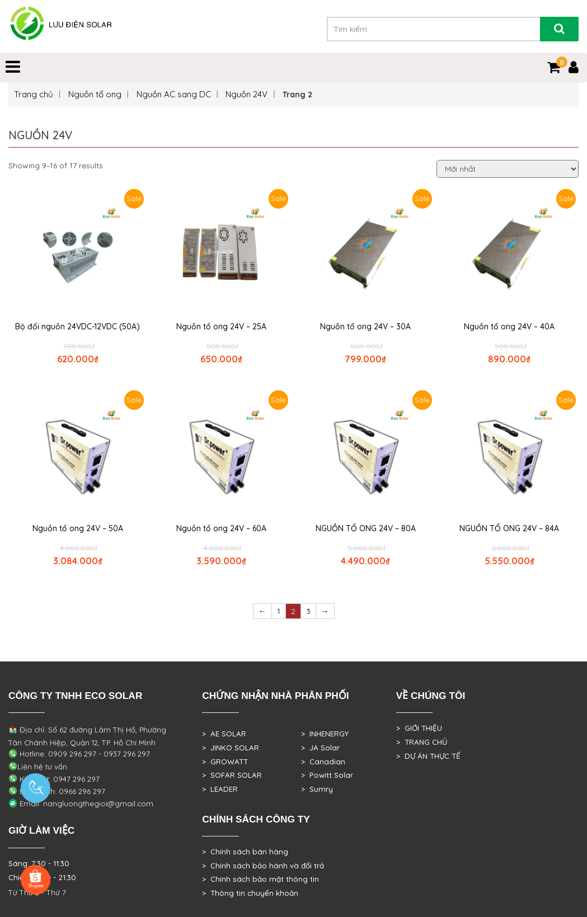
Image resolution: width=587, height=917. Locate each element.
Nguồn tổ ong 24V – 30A (365, 327)
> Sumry (317, 788)
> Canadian (323, 761)
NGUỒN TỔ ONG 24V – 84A (509, 528)
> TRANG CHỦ (421, 742)
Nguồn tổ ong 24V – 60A (221, 528)
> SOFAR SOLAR (232, 775)
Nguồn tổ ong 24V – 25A (221, 327)
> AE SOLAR (224, 733)
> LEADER (220, 788)
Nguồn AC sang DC (174, 94)
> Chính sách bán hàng (245, 851)
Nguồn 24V (246, 94)
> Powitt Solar (327, 775)
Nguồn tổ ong (94, 94)
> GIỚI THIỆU (419, 728)
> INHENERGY (325, 733)
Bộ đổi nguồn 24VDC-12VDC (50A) (77, 327)
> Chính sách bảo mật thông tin (260, 879)
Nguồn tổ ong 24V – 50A (77, 528)
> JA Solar (320, 747)
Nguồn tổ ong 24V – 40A (509, 327)
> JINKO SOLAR (230, 747)
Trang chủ (33, 94)
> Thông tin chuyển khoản (250, 892)
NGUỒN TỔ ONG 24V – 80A (366, 528)
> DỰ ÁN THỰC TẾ (428, 755)
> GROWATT (225, 761)
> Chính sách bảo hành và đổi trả (263, 865)
